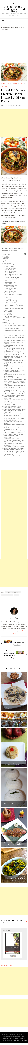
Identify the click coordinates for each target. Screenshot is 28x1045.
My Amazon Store (6, 966)
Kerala (15, 85)
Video (21, 85)
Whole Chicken (5, 87)
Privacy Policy (23, 1040)
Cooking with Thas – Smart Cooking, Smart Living (14, 9)
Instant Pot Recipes (6, 85)
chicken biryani (16, 592)
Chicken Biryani (5, 83)
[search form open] (14, 3)
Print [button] (25, 254)
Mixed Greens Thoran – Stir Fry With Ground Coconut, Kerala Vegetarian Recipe (14, 878)
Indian (21, 83)
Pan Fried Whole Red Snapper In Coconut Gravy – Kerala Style (14, 843)
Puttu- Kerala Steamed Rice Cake (14, 804)
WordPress (16, 1040)
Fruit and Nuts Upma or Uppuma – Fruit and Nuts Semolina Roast (14, 763)
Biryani (8, 592)
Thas (2, 105)
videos (17, 595)
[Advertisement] (14, 49)
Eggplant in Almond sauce (14, 708)
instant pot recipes (8, 595)
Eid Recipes (14, 83)
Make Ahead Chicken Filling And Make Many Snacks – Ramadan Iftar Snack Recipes (14, 723)
